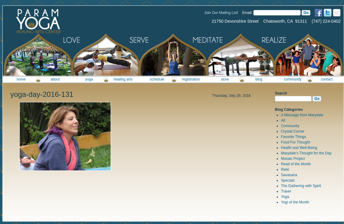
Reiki (285, 169)
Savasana (289, 175)
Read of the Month (296, 164)
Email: (247, 13)
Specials (288, 180)
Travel (286, 191)
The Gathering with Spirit (301, 186)
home (21, 79)
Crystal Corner (292, 131)
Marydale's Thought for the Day (306, 153)
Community (290, 126)
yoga (89, 79)
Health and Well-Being (299, 148)
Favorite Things (293, 137)
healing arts (123, 79)
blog (258, 79)
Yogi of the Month (295, 202)
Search (281, 93)
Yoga (285, 197)
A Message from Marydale (302, 115)
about (55, 79)
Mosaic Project (293, 158)
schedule (157, 79)
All (283, 120)
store (225, 79)
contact (327, 79)
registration (191, 79)
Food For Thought (295, 142)
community (293, 79)
